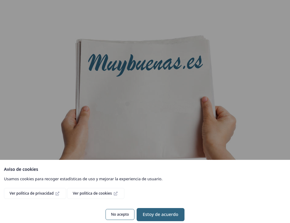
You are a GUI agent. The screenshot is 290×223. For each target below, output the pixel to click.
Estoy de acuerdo (160, 214)
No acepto (120, 214)
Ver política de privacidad (32, 193)
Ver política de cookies (93, 193)
